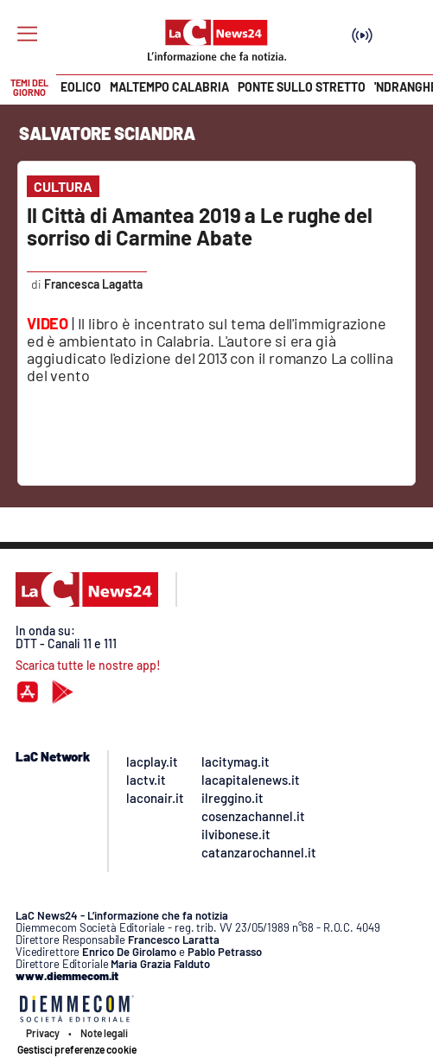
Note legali (104, 1033)
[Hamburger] (27, 34)
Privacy (43, 1033)
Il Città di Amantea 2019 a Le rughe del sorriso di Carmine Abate (200, 226)
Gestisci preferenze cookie (77, 1049)
